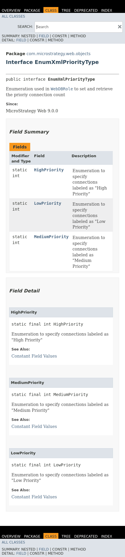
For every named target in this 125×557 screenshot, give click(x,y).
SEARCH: (25, 27)
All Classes (13, 16)
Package (32, 11)
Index (106, 11)
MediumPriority (51, 236)
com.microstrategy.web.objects (58, 53)
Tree (66, 11)
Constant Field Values (34, 356)
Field (44, 36)
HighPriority (49, 169)
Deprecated (86, 11)
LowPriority (47, 203)
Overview (11, 11)
